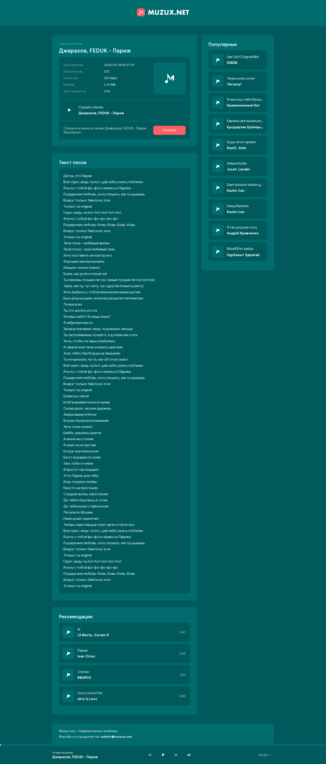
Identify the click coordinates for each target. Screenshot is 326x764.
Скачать (169, 130)
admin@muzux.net (116, 737)
